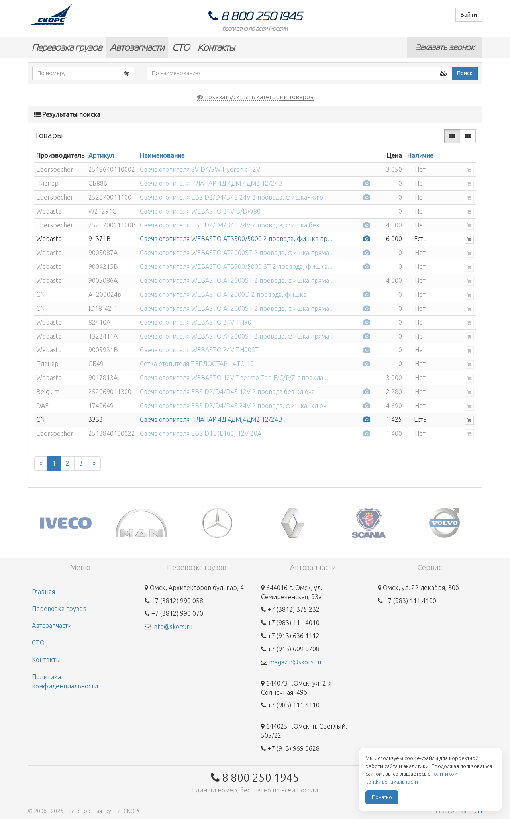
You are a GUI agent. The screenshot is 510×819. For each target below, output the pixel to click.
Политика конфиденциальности (65, 681)
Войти (469, 15)
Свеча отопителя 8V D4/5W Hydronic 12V (200, 169)
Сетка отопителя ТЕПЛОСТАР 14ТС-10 (197, 363)
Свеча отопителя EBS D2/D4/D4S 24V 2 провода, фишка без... (232, 225)
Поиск (465, 73)
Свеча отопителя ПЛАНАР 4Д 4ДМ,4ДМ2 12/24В (211, 183)
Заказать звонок (444, 47)
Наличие (420, 155)
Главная (43, 591)
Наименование (162, 155)
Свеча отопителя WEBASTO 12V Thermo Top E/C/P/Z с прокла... (234, 377)
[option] (66, 523)
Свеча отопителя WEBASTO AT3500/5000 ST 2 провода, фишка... (236, 266)
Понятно (382, 797)
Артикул (101, 155)
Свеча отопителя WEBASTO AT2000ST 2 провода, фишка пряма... (237, 252)
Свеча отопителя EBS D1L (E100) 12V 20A (200, 433)
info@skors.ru (172, 626)
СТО (181, 47)
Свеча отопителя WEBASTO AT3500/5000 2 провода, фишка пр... (236, 238)
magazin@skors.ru (295, 662)
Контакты (216, 47)
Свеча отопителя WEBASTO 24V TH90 (195, 322)
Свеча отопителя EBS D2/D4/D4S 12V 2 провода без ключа (227, 391)
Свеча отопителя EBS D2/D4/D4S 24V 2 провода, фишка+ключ (233, 197)
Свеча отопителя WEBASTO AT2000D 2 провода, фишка (223, 294)
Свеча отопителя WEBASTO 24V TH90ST (199, 349)
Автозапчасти (137, 47)
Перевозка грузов (67, 47)
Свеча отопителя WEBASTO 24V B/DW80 (200, 211)
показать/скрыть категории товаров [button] (255, 96)
